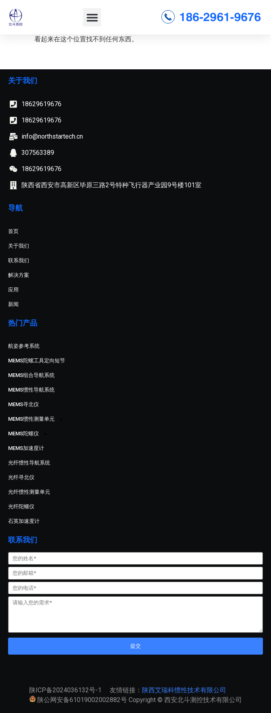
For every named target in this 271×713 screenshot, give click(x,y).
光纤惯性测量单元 (29, 492)
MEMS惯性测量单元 (36, 419)
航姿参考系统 (24, 346)
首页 (13, 231)
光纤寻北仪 (21, 477)
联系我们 (18, 260)
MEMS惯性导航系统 (31, 390)
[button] (92, 17)
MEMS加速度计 (26, 448)
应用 (13, 290)
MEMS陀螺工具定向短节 (36, 361)
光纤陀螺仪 (21, 506)
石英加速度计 (24, 521)
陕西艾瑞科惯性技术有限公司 (184, 690)
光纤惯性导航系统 (29, 463)
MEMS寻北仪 (23, 404)
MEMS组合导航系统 (31, 375)
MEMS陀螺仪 (28, 434)
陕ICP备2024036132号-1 (65, 690)
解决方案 (18, 275)
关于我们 (18, 246)
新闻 (13, 304)
